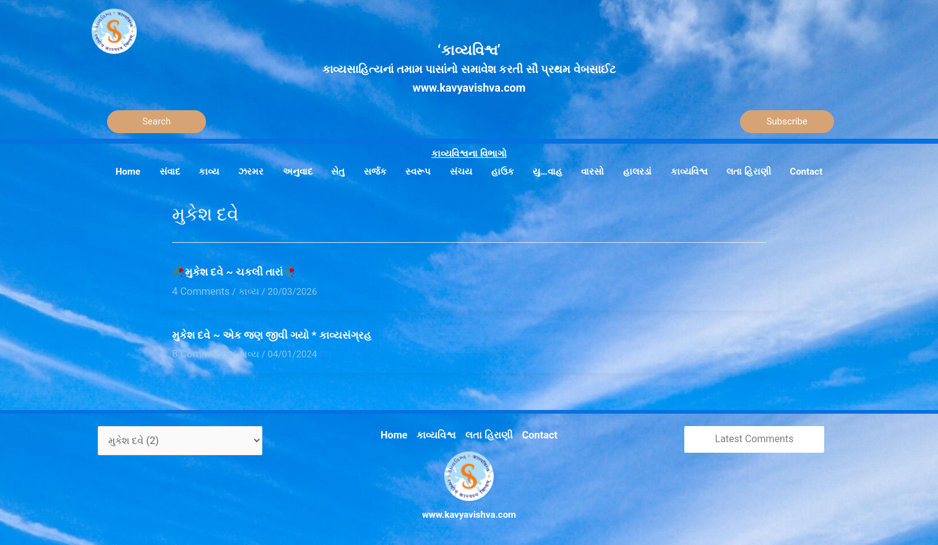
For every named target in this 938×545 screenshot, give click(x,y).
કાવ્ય (243, 290)
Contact (536, 431)
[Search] (156, 121)
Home (397, 431)
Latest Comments (754, 436)
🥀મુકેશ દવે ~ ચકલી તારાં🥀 (234, 272)
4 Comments (198, 290)
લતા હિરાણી (488, 431)
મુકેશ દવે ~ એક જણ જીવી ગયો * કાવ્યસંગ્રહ (271, 334)
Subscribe (787, 121)
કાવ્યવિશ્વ (438, 431)
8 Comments (198, 351)
